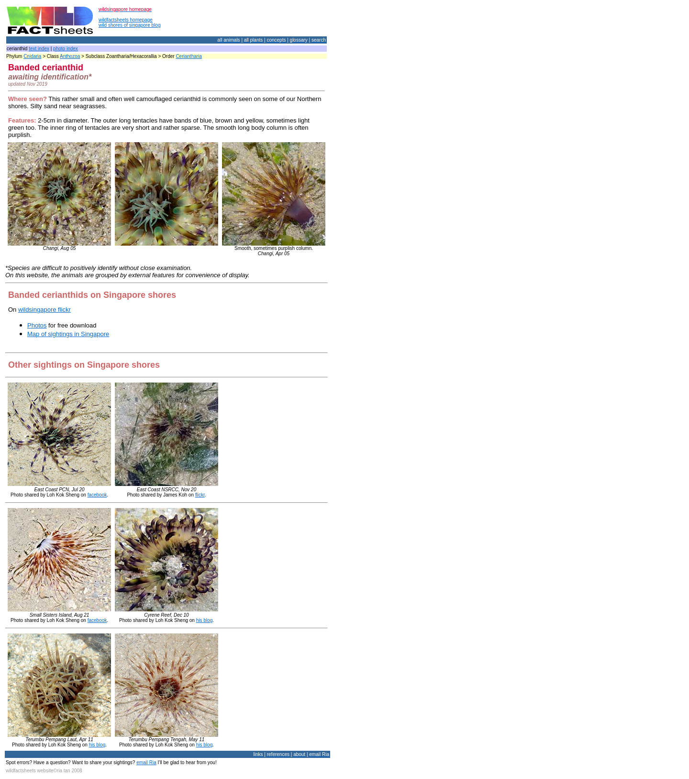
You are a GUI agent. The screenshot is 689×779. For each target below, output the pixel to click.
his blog (204, 620)
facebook (97, 494)
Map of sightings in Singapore (68, 334)
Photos (36, 325)
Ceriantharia (188, 56)
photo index (65, 48)
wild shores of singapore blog (130, 25)
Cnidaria (32, 56)
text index (39, 48)
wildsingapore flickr (44, 309)
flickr (200, 494)
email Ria (146, 762)
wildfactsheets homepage (126, 20)
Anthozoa (70, 56)
